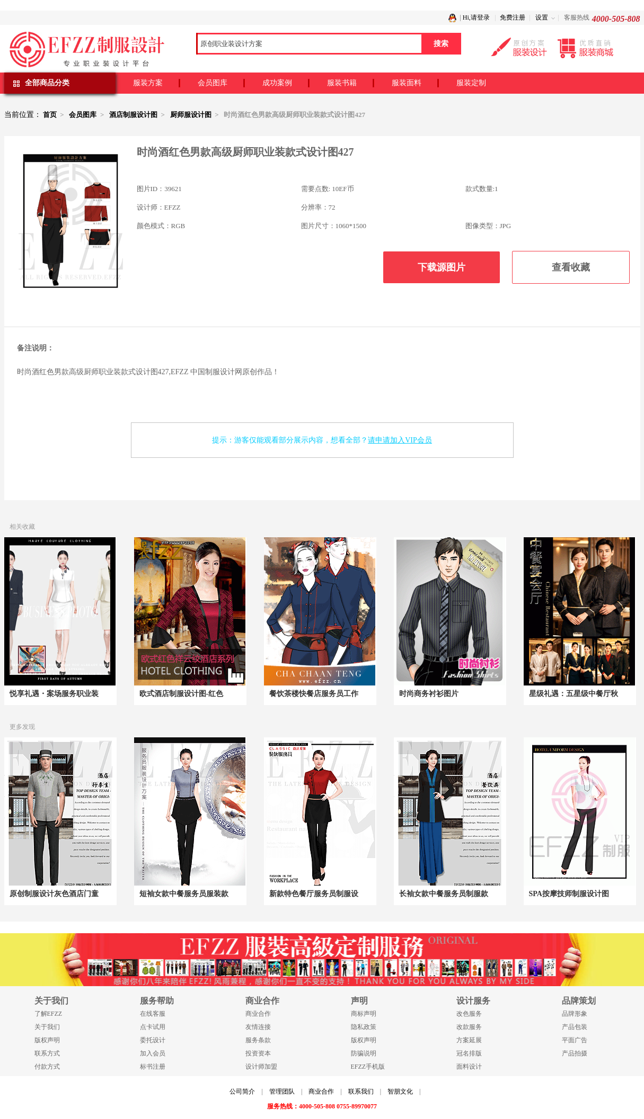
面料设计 (469, 1066)
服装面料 (406, 83)
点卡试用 (152, 1027)
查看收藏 (571, 267)
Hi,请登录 (476, 17)
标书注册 (152, 1066)
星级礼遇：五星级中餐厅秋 (573, 694)
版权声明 (47, 1040)
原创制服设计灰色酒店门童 (54, 894)
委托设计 (152, 1040)
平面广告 (574, 1040)
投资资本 (258, 1053)
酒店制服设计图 (133, 115)
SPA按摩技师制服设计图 (569, 894)
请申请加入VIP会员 (400, 440)
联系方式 (47, 1053)
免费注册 (512, 17)
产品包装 (574, 1027)
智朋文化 (400, 1091)
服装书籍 (342, 83)
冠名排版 (469, 1053)
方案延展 (469, 1040)
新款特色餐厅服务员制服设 (313, 894)
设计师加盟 (261, 1066)
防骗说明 (363, 1053)
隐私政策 (363, 1027)
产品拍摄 (574, 1053)
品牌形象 (574, 1013)
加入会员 (152, 1053)
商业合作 (258, 1013)
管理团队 (282, 1091)
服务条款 (258, 1040)
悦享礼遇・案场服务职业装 (54, 694)
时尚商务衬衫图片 (428, 694)
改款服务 (469, 1027)
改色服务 (469, 1013)
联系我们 (361, 1091)
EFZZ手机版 (368, 1066)
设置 (541, 17)
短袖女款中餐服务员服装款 (183, 894)
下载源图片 (441, 267)
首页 (50, 115)
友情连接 (258, 1027)
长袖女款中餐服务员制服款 (443, 894)
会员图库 (212, 83)
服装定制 (471, 83)
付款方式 (47, 1066)
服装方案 (148, 83)
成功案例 (277, 83)
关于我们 (47, 1027)
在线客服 (152, 1013)
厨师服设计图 (190, 115)
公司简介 (242, 1091)
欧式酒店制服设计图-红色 (181, 694)
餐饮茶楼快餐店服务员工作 (313, 694)
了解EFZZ (48, 1013)
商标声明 (363, 1013)
